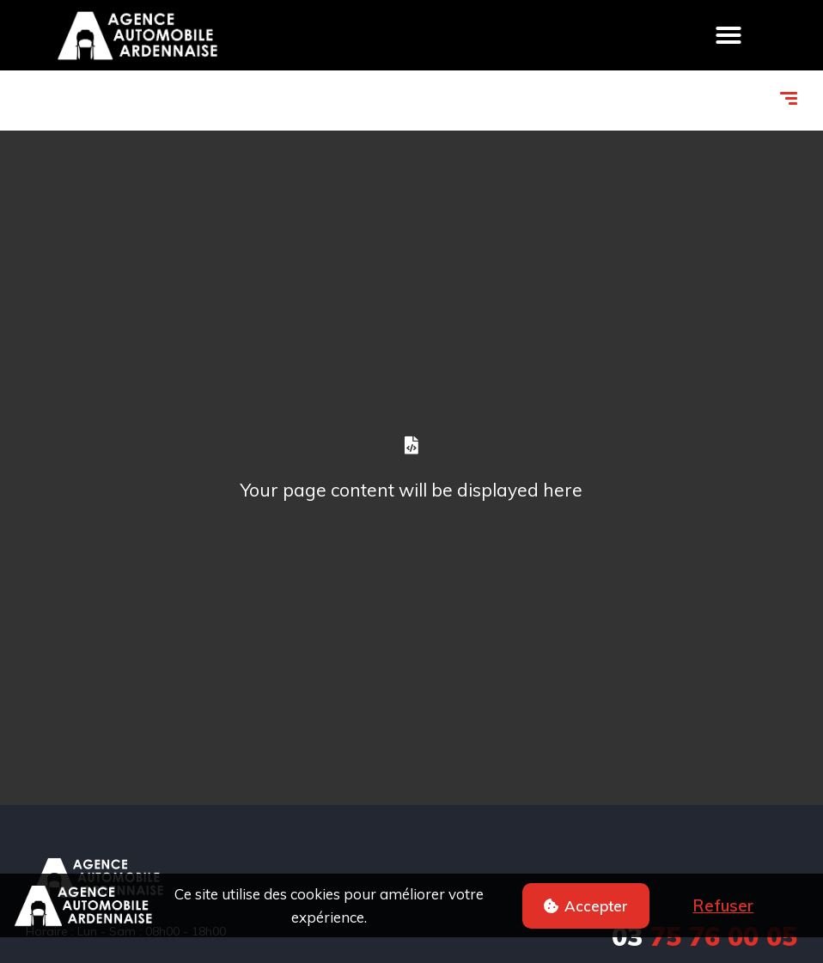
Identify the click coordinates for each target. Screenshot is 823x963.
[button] (585, 906)
